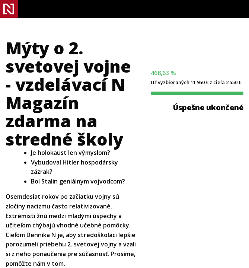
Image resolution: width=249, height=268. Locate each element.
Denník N (9, 9)
